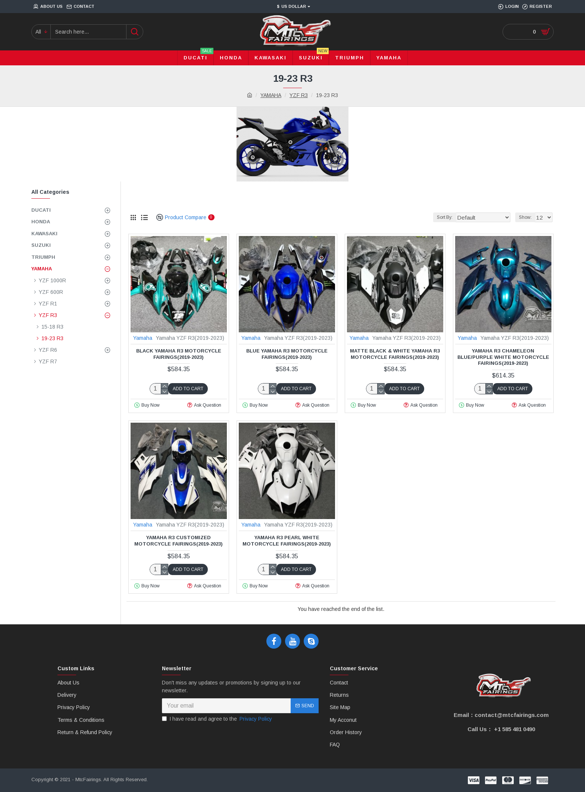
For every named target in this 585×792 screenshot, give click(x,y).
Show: (527, 217)
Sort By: (456, 217)
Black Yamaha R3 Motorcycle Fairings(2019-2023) (178, 354)
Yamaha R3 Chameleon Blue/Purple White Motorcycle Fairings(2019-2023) (503, 357)
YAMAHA (270, 95)
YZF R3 (299, 95)
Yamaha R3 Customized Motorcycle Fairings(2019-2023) (178, 541)
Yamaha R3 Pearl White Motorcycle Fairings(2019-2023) (287, 541)
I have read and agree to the (217, 719)
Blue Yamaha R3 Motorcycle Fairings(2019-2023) (287, 354)
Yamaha (142, 338)
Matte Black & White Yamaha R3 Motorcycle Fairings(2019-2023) (395, 354)
